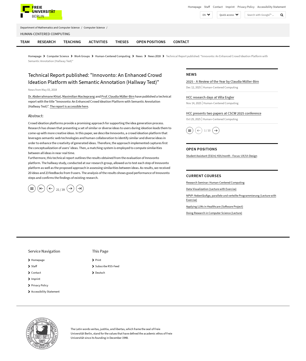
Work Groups (82, 56)
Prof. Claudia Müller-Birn (117, 96)
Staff (207, 7)
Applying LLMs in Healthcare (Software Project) (214, 206)
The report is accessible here (69, 106)
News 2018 (154, 56)
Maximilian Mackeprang (78, 96)
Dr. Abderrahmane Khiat (44, 96)
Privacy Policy (246, 7)
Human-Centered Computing (45, 33)
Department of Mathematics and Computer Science (51, 27)
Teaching (72, 41)
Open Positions (150, 41)
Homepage (194, 7)
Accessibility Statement (271, 7)
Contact (218, 7)
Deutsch (100, 272)
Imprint (230, 7)
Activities (98, 41)
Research (46, 41)
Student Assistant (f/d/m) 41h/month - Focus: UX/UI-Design (221, 156)
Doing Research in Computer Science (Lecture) (214, 213)
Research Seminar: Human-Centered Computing (215, 182)
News (139, 56)
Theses (122, 41)
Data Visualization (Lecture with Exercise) (211, 189)
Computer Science (95, 27)
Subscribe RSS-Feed (107, 266)
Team (25, 41)
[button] (206, 15)
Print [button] (98, 260)
